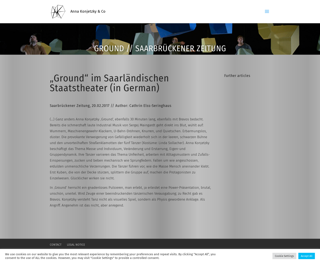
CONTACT (55, 244)
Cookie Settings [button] (284, 255)
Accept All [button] (306, 255)
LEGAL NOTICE (76, 244)
